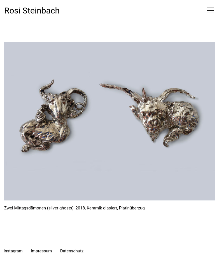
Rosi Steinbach (32, 10)
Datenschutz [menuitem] (72, 251)
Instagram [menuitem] (13, 251)
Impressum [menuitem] (41, 251)
